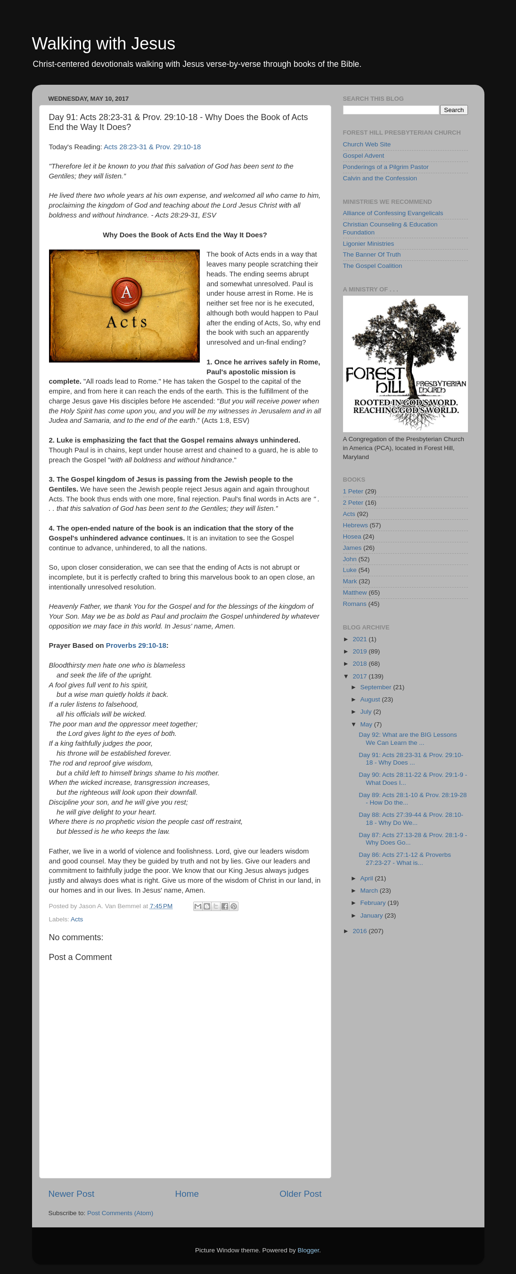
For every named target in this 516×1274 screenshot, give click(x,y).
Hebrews (355, 525)
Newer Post (72, 1194)
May (367, 724)
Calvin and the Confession (380, 178)
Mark (350, 581)
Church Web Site (367, 144)
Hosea (352, 536)
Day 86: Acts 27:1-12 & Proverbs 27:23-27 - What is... (405, 858)
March (370, 890)
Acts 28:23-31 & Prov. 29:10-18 (152, 147)
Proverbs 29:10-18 (136, 645)
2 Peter (353, 502)
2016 (360, 931)
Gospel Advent (364, 155)
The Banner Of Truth (372, 254)
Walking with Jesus (104, 43)
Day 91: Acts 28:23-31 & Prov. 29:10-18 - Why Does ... (411, 758)
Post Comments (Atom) (120, 1213)
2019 (360, 651)
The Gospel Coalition (372, 265)
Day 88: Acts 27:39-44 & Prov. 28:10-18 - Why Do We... (411, 818)
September (376, 687)
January (372, 915)
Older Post (300, 1194)
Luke (350, 569)
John (350, 559)
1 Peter (353, 491)
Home (187, 1194)
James (352, 547)
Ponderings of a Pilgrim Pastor (386, 166)
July (367, 711)
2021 (360, 639)
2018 (360, 663)
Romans (355, 603)
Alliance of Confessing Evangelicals (393, 213)
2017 (360, 676)
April (367, 878)
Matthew (355, 592)
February (374, 902)
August (371, 699)
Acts (77, 919)
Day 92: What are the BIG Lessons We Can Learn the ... (408, 738)
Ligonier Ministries (368, 243)
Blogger (308, 1250)
